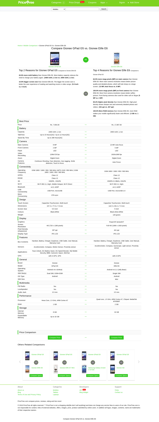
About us (21, 390)
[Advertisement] (79, 28)
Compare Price (54, 337)
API (83, 390)
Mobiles (56, 390)
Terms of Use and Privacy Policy (29, 394)
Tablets (55, 392)
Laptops (56, 394)
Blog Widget (84, 392)
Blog (19, 392)
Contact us (119, 392)
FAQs (117, 390)
